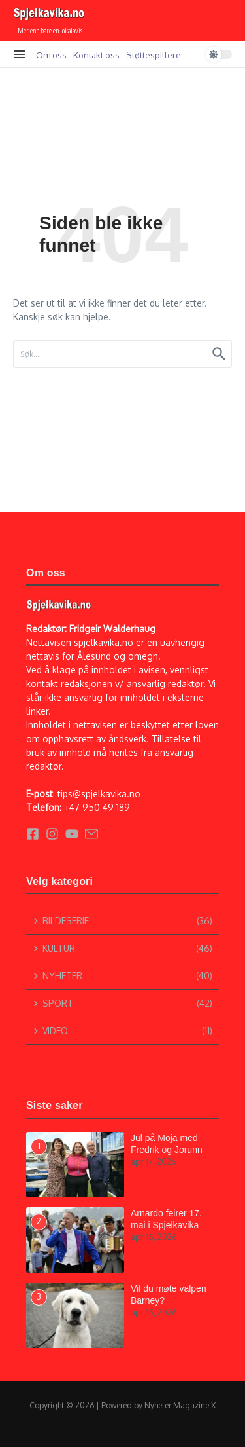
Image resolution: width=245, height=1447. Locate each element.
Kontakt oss (96, 54)
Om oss (51, 54)
